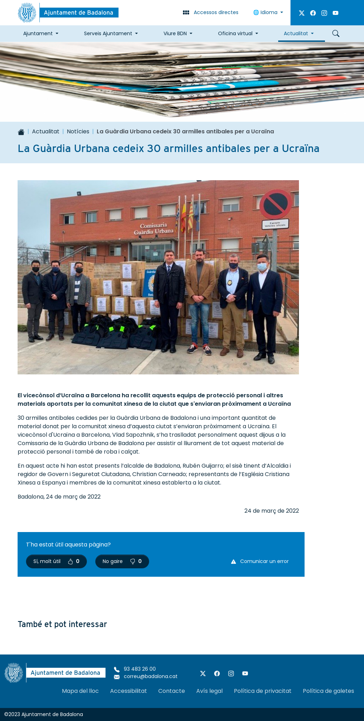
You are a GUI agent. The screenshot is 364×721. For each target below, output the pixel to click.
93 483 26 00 (135, 668)
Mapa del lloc (80, 691)
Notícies (78, 131)
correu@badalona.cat (146, 676)
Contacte (171, 691)
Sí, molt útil (56, 561)
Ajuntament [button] (38, 33)
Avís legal (209, 691)
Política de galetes (328, 691)
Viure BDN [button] (175, 33)
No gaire (122, 561)
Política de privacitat (263, 691)
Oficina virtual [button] (235, 33)
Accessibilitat (128, 691)
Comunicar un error (260, 561)
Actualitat (45, 131)
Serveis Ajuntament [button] (108, 33)
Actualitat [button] (296, 33)
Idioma (266, 12)
